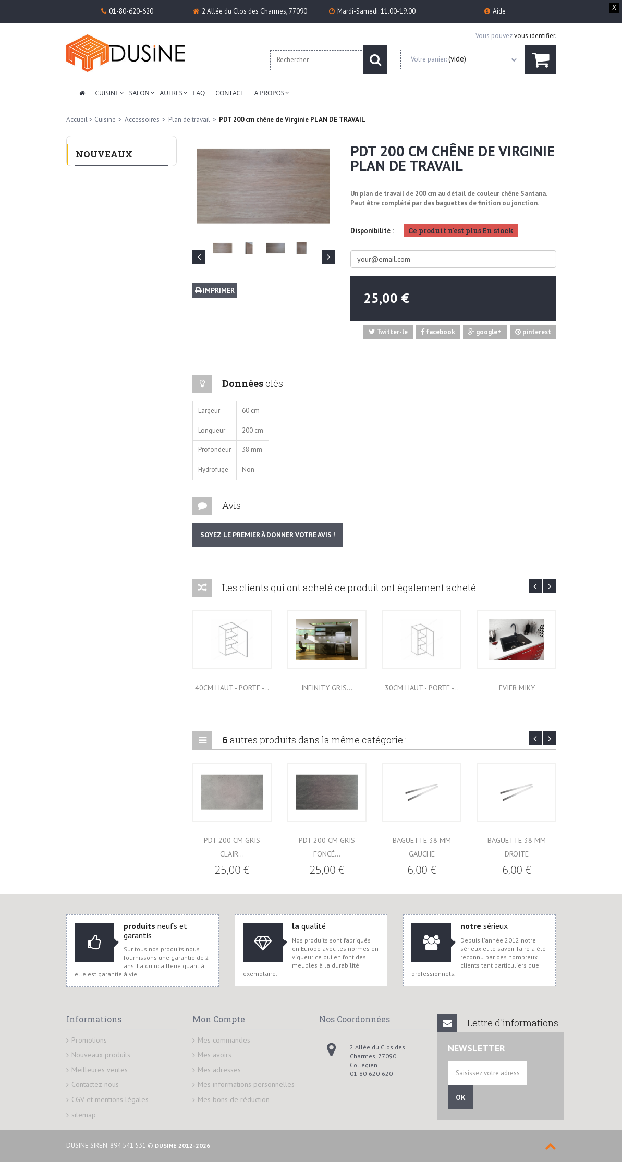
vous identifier (534, 35)
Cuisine (107, 93)
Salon (139, 93)
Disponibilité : (372, 230)
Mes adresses (219, 1069)
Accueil (77, 119)
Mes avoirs (214, 1054)
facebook (438, 331)
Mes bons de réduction (234, 1099)
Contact (229, 93)
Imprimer (215, 290)
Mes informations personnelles (246, 1084)
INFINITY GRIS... (326, 687)
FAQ (199, 93)
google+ (485, 331)
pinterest (533, 331)
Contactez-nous (95, 1084)
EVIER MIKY (517, 687)
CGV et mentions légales (110, 1099)
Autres (171, 93)
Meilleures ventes (99, 1069)
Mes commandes (224, 1040)
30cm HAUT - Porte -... (422, 687)
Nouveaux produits (100, 1054)
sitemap (83, 1114)
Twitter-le (388, 331)
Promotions (89, 1040)
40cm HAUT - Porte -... (232, 687)
